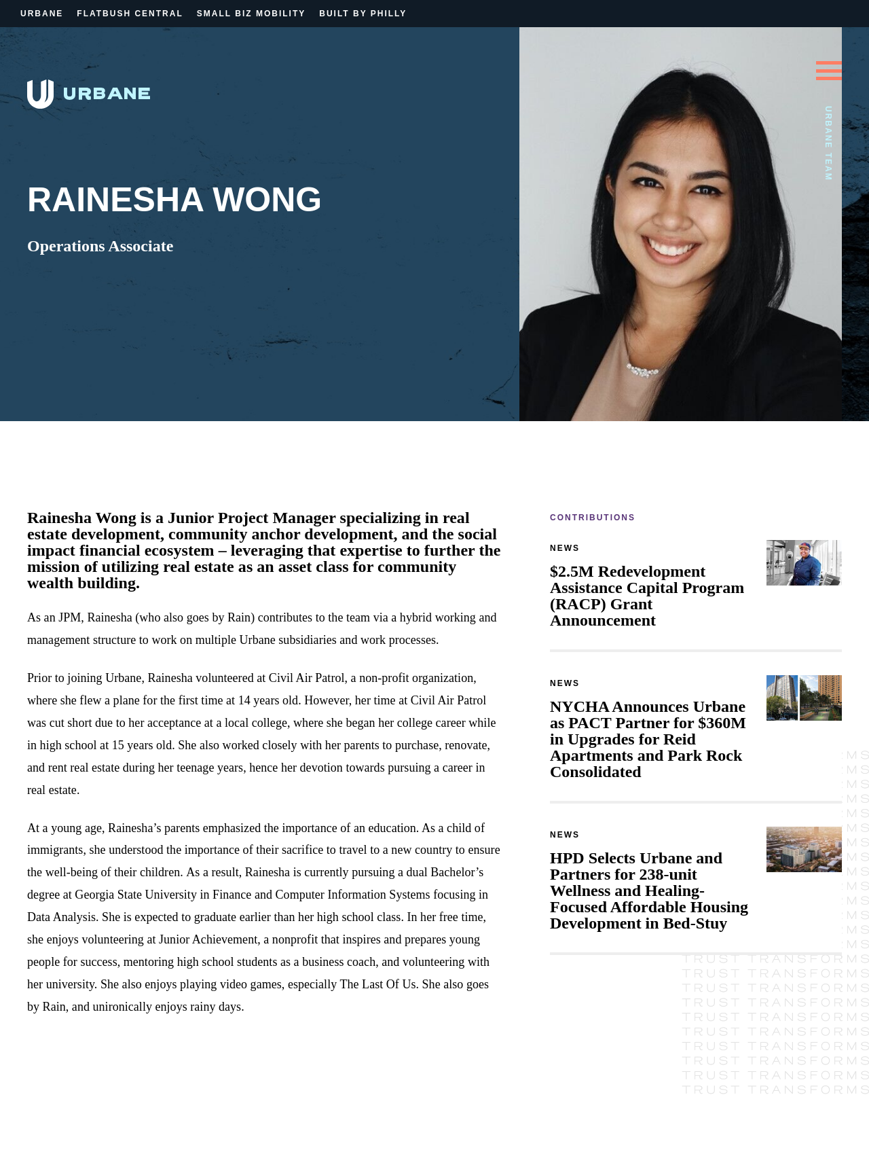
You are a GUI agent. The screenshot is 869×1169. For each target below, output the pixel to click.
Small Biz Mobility (251, 13)
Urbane (41, 13)
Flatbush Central (130, 13)
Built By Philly (363, 13)
